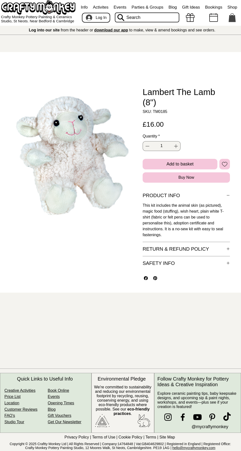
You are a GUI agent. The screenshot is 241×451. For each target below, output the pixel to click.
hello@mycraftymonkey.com (193, 448)
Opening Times (61, 403)
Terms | (153, 437)
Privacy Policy (76, 437)
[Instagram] (168, 417)
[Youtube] (197, 417)
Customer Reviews (20, 409)
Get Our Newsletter (64, 422)
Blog (52, 409)
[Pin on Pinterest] (155, 278)
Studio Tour (14, 422)
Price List (12, 397)
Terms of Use (103, 437)
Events (54, 397)
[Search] (147, 17)
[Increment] (176, 146)
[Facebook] (183, 417)
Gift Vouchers (59, 415)
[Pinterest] (212, 417)
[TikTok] (227, 417)
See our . (131, 411)
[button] (84, 7)
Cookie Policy (130, 437)
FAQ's (9, 415)
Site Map (167, 437)
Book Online (58, 390)
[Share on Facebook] (146, 278)
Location (11, 403)
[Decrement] (146, 146)
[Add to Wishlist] (224, 164)
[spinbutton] (161, 146)
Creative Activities (19, 390)
